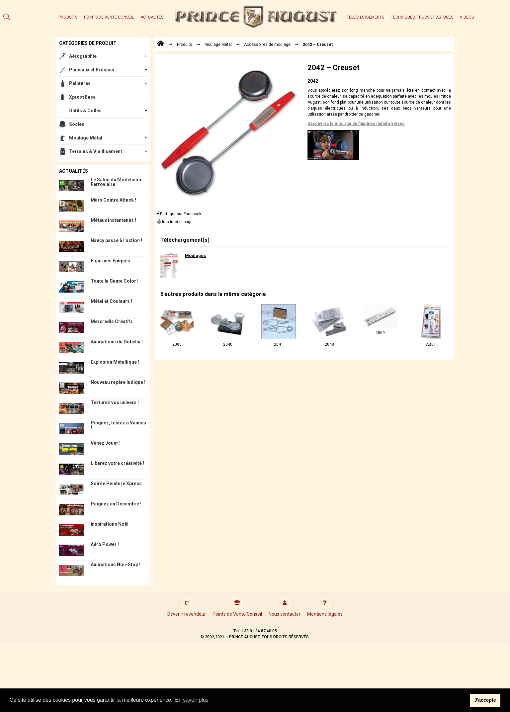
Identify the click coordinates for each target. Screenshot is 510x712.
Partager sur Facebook (179, 214)
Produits (67, 17)
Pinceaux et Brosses (91, 69)
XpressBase (82, 97)
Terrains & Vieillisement (95, 151)
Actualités (151, 17)
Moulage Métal (85, 137)
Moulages (195, 255)
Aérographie (83, 56)
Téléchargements (365, 17)
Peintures (80, 83)
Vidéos (467, 17)
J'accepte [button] (485, 700)
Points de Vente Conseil (109, 17)
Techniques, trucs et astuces (422, 17)
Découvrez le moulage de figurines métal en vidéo (356, 123)
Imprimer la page (175, 222)
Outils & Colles (85, 110)
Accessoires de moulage (267, 44)
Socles (76, 124)
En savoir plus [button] (192, 700)
